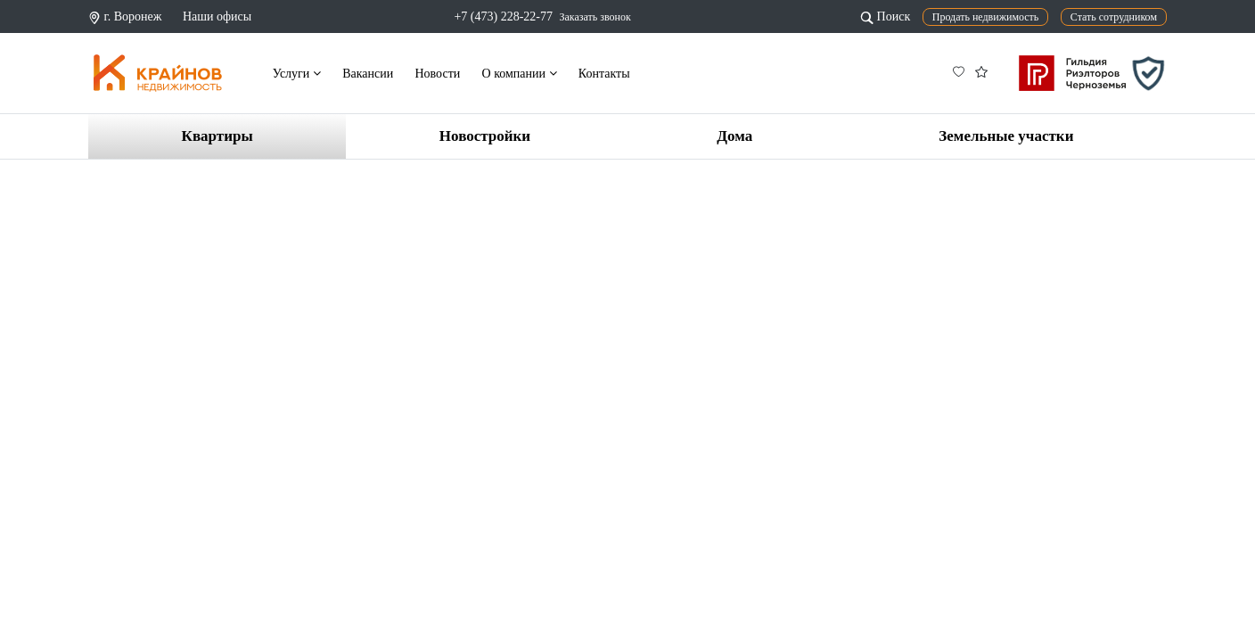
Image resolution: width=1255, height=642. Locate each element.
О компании (519, 73)
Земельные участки (1006, 136)
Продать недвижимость (985, 17)
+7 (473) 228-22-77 (503, 16)
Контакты (604, 73)
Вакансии (367, 73)
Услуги (297, 73)
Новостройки (484, 136)
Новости (437, 73)
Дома (734, 136)
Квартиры (217, 136)
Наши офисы (217, 16)
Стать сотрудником (1113, 17)
